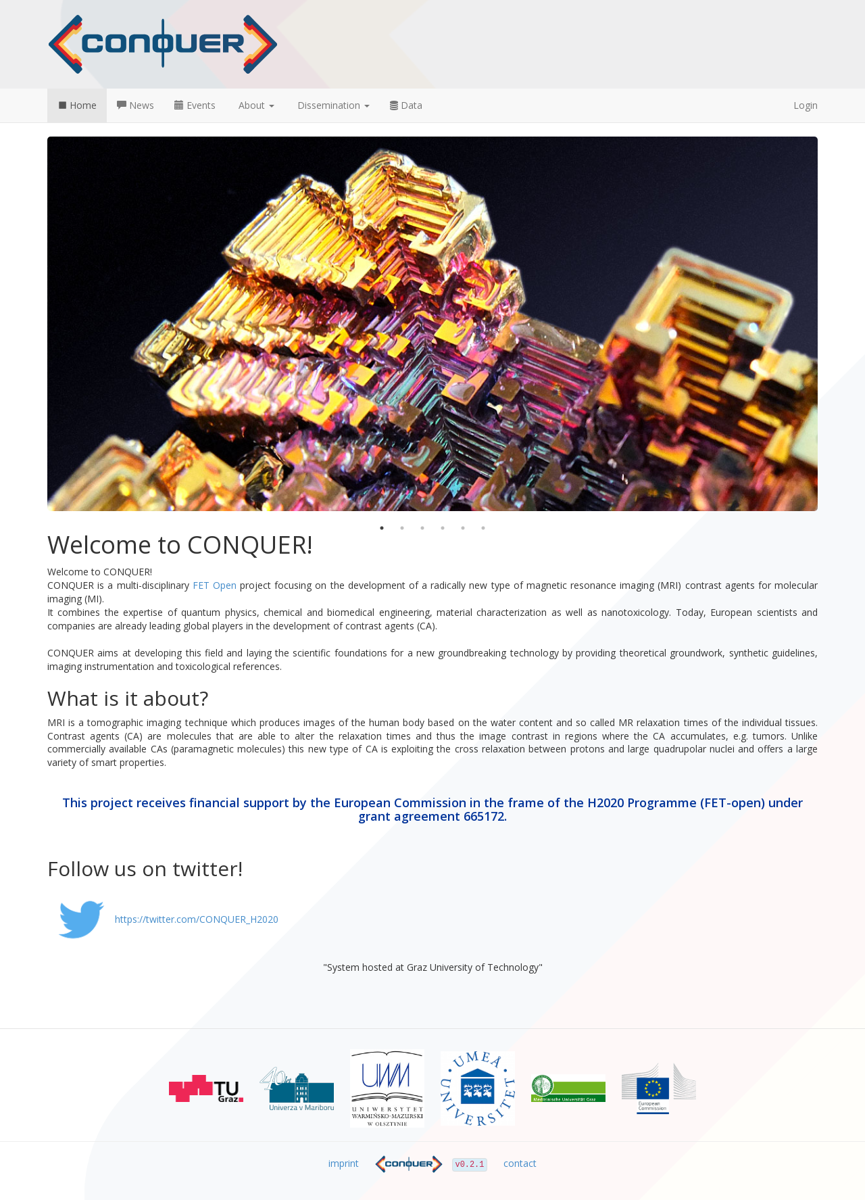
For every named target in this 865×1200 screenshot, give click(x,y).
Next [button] (828, 324)
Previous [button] (37, 324)
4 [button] (442, 528)
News (135, 105)
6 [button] (483, 528)
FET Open (215, 585)
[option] (432, 324)
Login (805, 105)
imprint (343, 1163)
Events (195, 105)
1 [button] (382, 528)
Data (406, 105)
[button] (255, 105)
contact (520, 1163)
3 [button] (422, 528)
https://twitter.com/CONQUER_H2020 (162, 919)
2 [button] (402, 528)
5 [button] (463, 528)
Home (77, 105)
